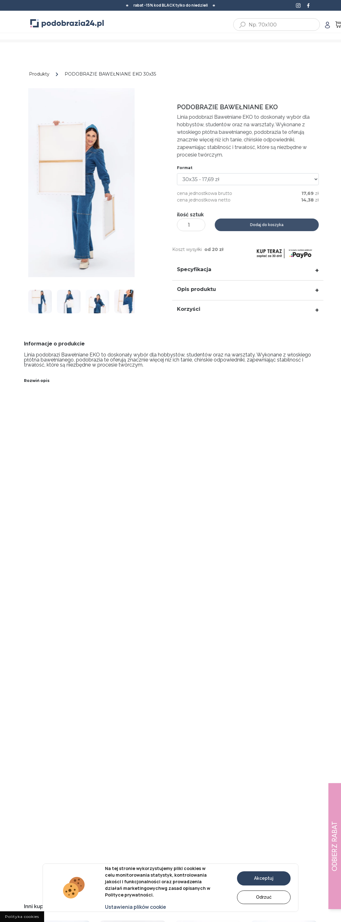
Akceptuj (264, 878)
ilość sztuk (194, 215)
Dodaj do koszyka (270, 225)
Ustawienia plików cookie (135, 906)
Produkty (39, 74)
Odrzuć (264, 897)
